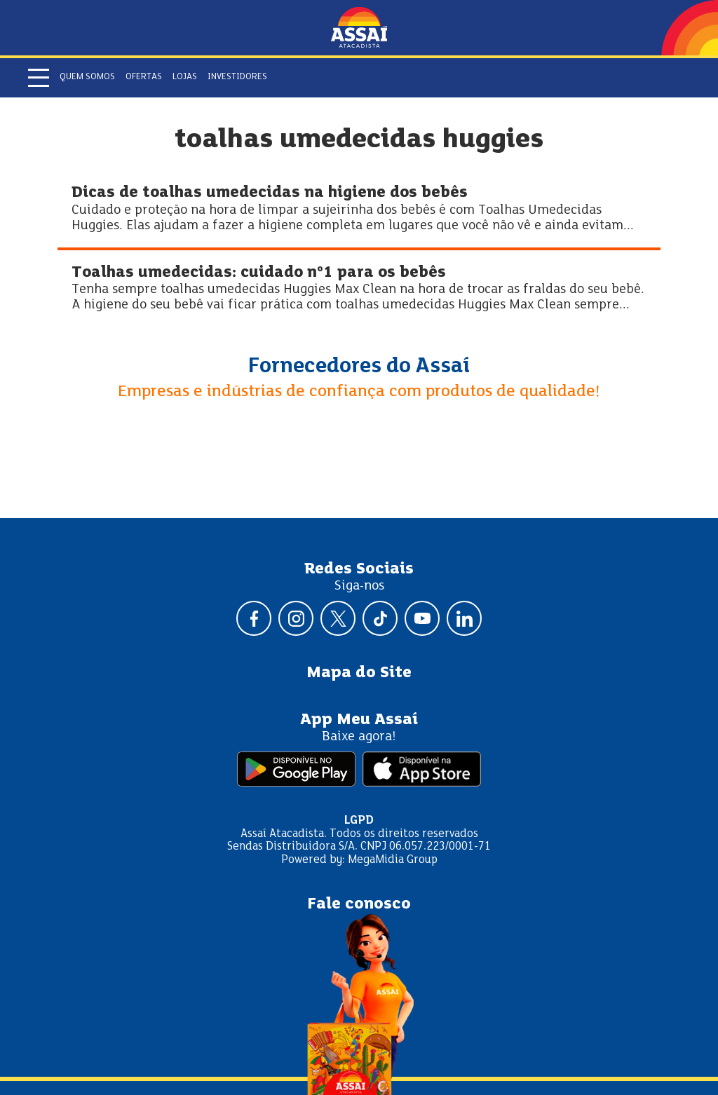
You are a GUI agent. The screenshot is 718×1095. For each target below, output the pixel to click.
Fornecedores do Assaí (359, 366)
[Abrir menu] (38, 78)
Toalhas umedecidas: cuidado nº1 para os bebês (259, 273)
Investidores (237, 77)
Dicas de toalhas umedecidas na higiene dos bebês (270, 193)
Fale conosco (359, 904)
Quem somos (87, 77)
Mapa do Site (359, 673)
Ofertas (144, 77)
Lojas (184, 77)
